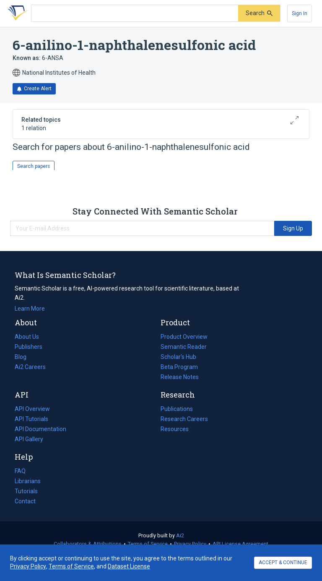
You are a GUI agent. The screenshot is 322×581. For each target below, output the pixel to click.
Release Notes (180, 377)
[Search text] (134, 13)
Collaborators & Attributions (88, 544)
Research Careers (184, 419)
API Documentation (40, 429)
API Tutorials (31, 419)
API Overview (32, 409)
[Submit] (259, 13)
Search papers (33, 166)
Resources (175, 429)
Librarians (28, 481)
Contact (25, 501)
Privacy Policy (190, 544)
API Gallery (29, 439)
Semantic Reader (184, 346)
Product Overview (184, 336)
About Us (27, 336)
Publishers (28, 346)
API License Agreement (240, 544)
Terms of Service (148, 544)
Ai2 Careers (30, 367)
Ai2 (180, 535)
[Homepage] (16, 13)
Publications (177, 409)
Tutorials (26, 491)
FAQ (20, 471)
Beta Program (179, 367)
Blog (24, 357)
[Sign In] (299, 13)
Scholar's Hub (178, 356)
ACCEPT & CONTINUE (283, 562)
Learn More (30, 308)
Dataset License (129, 566)
